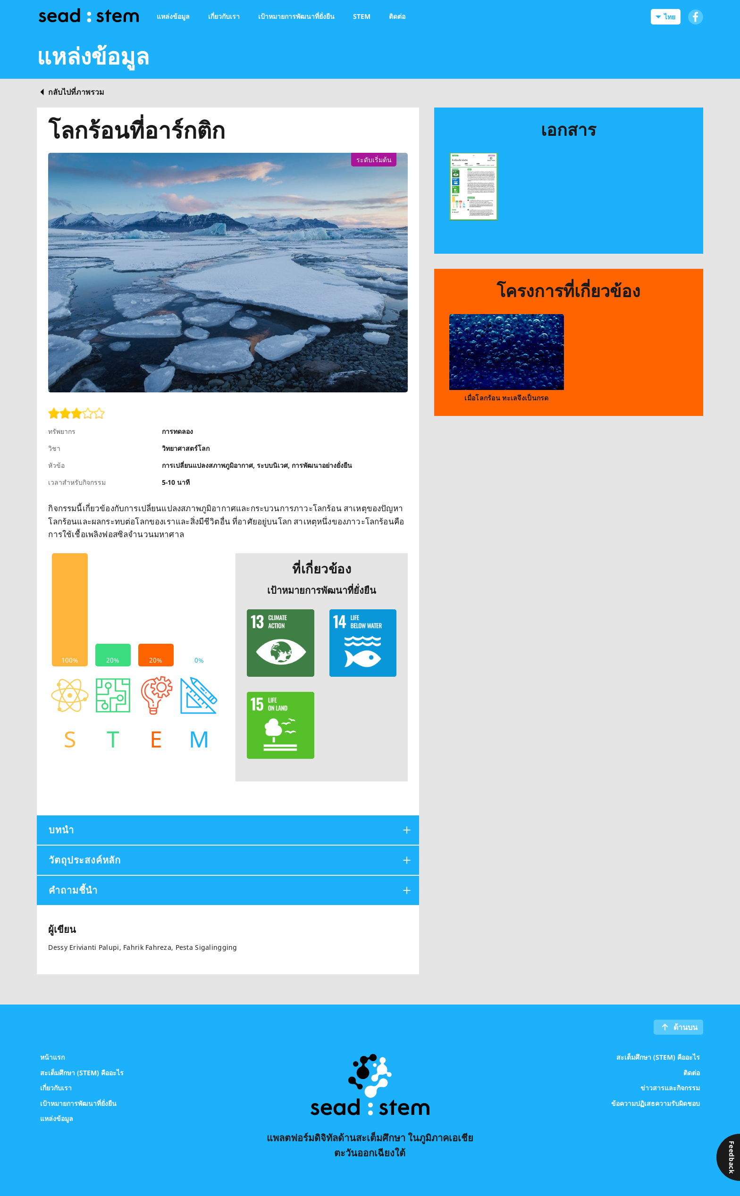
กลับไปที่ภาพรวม (76, 92)
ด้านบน (685, 1027)
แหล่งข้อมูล (56, 1118)
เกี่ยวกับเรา (56, 1087)
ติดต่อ (691, 1072)
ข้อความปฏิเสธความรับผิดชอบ (655, 1102)
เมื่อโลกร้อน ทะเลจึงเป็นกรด (506, 397)
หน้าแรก (52, 1057)
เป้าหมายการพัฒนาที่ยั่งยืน (78, 1102)
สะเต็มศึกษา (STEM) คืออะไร (82, 1072)
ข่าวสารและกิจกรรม (670, 1087)
